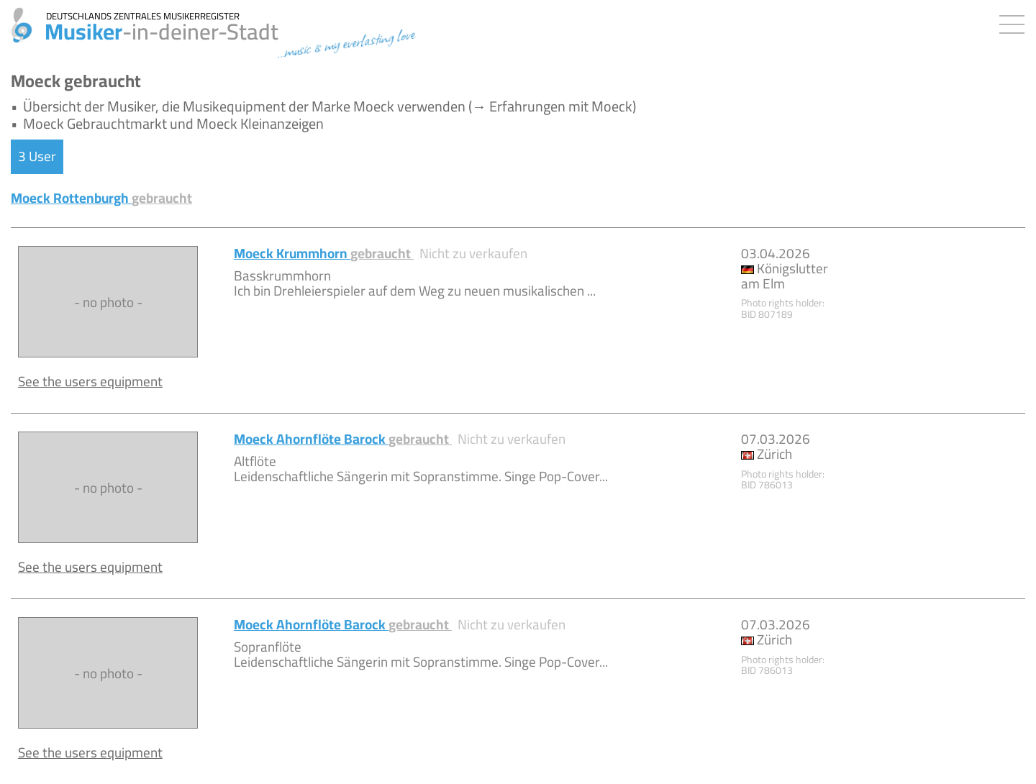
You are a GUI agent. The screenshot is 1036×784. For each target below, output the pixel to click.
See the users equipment (90, 381)
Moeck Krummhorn (324, 253)
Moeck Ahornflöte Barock (343, 439)
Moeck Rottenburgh (101, 198)
